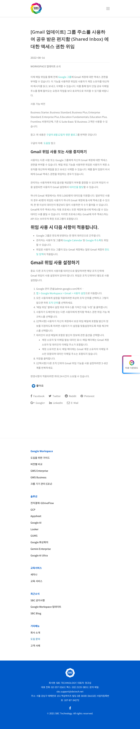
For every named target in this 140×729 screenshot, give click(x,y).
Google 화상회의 (39, 542)
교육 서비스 (36, 581)
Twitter (55, 396)
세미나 (34, 574)
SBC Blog (36, 613)
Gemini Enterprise (41, 549)
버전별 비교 (36, 464)
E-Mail (72, 403)
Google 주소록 (93, 240)
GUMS (34, 535)
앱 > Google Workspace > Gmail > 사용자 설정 (60, 293)
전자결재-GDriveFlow (42, 503)
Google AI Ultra (39, 555)
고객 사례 (35, 645)
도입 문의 (35, 639)
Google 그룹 (64, 77)
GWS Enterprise (39, 470)
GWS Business (38, 477)
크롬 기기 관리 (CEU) (41, 483)
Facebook (37, 396)
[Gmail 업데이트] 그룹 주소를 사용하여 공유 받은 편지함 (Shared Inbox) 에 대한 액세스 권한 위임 (70, 39)
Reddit (70, 396)
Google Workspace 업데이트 (46, 606)
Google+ (38, 403)
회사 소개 (35, 632)
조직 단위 (53, 302)
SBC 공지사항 (38, 600)
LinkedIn (56, 403)
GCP (33, 509)
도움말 (47, 143)
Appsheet (36, 516)
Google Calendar (72, 240)
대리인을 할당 (76, 187)
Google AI (36, 522)
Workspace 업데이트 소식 (46, 66)
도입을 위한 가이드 (40, 457)
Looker (34, 529)
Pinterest (87, 396)
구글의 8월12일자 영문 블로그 (61, 134)
